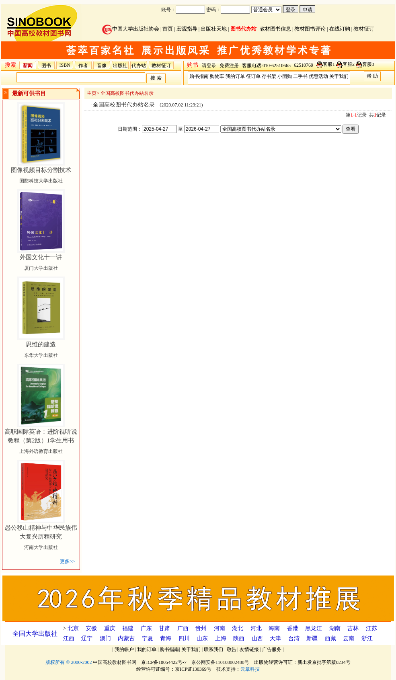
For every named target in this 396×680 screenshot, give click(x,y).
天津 (275, 638)
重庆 (109, 628)
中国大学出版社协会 (130, 29)
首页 (167, 29)
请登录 (209, 65)
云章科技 (250, 669)
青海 (165, 638)
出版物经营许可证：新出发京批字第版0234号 (302, 662)
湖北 (237, 628)
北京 (73, 628)
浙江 (367, 638)
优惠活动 (318, 76)
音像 (102, 65)
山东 (202, 638)
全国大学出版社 (34, 633)
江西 (68, 638)
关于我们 (339, 76)
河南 (219, 628)
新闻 (28, 65)
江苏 (371, 628)
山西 (257, 638)
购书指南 (199, 76)
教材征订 (363, 29)
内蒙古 (126, 638)
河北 (256, 628)
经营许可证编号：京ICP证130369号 (173, 669)
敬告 (231, 649)
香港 (292, 628)
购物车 (217, 76)
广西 (183, 628)
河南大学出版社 (41, 537)
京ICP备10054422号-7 (164, 662)
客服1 (329, 64)
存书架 (269, 76)
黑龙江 (313, 628)
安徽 (91, 628)
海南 (274, 628)
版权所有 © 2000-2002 (68, 662)
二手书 (300, 76)
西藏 (330, 638)
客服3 (368, 64)
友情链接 (249, 649)
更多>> (67, 561)
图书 (46, 65)
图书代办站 (243, 29)
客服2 (349, 64)
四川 (184, 638)
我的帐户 (124, 649)
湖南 (335, 628)
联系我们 (213, 649)
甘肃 (164, 628)
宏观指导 (186, 29)
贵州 (201, 628)
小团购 (284, 76)
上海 (220, 638)
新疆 (312, 638)
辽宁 (86, 638)
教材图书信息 (275, 29)
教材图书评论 (310, 29)
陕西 (238, 638)
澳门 (105, 638)
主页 (91, 93)
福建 (127, 628)
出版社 (120, 65)
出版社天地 (214, 29)
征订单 (253, 76)
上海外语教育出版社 (41, 441)
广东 (146, 628)
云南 (348, 638)
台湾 (294, 638)
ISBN (65, 65)
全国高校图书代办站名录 (127, 93)
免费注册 (229, 65)
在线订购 (339, 29)
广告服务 (271, 649)
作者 (83, 65)
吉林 (353, 628)
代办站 (138, 65)
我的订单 (235, 76)
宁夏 (147, 638)
